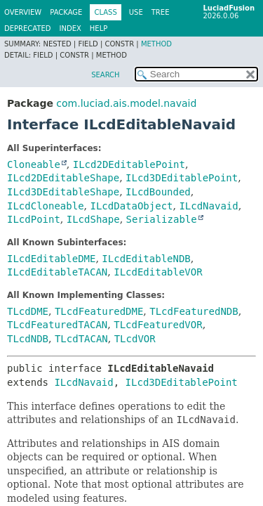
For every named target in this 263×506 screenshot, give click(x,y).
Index (70, 28)
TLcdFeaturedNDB (193, 311)
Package (66, 12)
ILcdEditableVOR (158, 272)
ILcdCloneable (45, 206)
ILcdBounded (158, 191)
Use (136, 12)
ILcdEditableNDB (146, 258)
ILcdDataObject (131, 206)
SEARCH (105, 75)
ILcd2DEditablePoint (129, 164)
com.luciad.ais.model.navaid (126, 103)
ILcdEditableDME (51, 258)
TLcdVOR (135, 338)
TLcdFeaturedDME (99, 311)
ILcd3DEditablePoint (182, 177)
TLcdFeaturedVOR (158, 324)
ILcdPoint (33, 219)
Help (98, 28)
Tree (160, 12)
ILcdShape (93, 219)
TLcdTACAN (81, 338)
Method (156, 44)
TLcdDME (27, 311)
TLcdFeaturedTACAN (57, 324)
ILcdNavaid (208, 206)
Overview (22, 12)
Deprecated (27, 28)
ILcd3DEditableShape (63, 191)
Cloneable (33, 164)
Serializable (161, 219)
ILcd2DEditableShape (63, 177)
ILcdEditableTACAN (57, 272)
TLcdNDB (27, 338)
